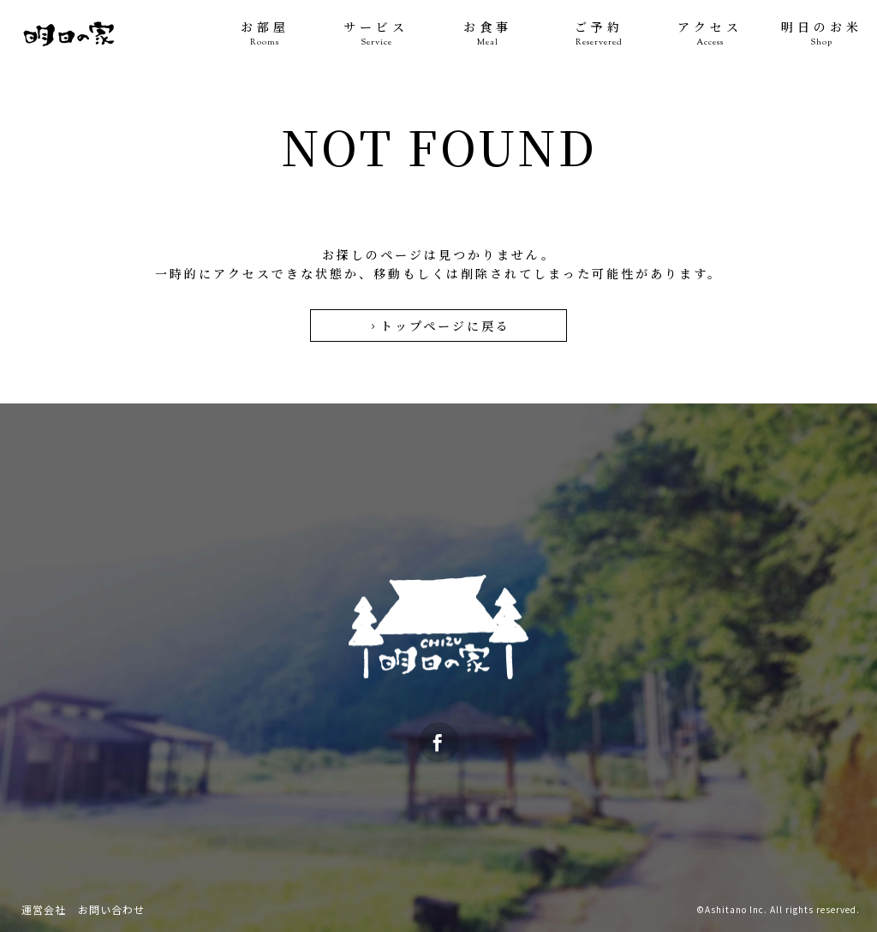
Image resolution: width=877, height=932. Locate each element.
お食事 (487, 34)
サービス (376, 34)
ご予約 (598, 34)
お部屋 (264, 34)
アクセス (710, 34)
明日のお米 (821, 34)
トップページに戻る (438, 325)
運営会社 (43, 909)
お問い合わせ (111, 909)
